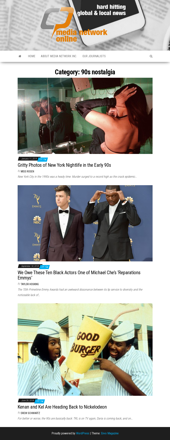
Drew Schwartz (30, 413)
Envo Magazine (110, 433)
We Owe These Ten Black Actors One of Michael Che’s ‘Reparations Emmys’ (79, 275)
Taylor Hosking (30, 284)
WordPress (82, 433)
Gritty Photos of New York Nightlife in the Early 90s (64, 165)
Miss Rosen (27, 171)
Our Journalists (94, 56)
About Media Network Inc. (59, 56)
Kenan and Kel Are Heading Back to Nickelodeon (62, 407)
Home (31, 56)
